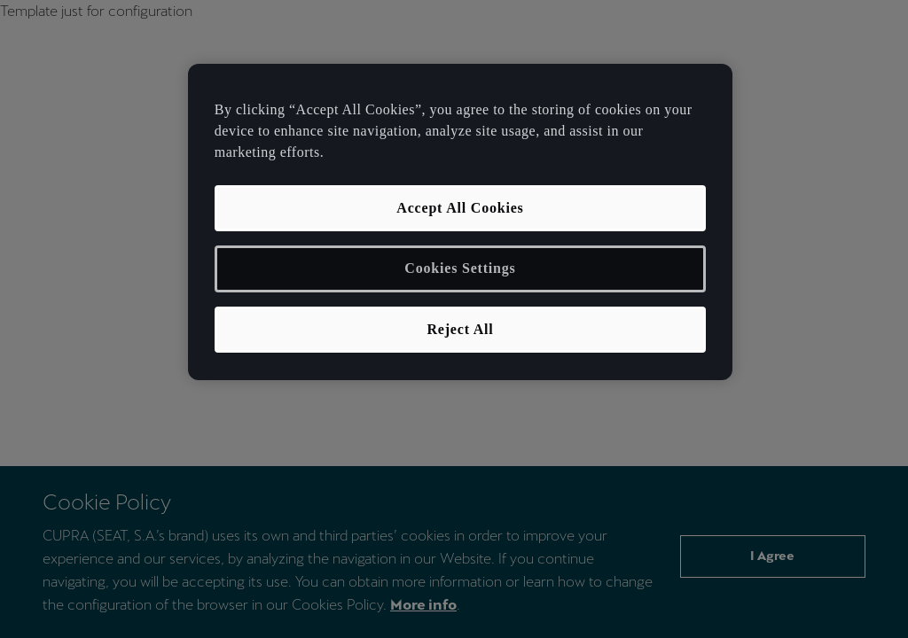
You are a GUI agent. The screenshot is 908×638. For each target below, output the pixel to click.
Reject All (460, 329)
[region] (460, 222)
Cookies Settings (459, 268)
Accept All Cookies (459, 207)
